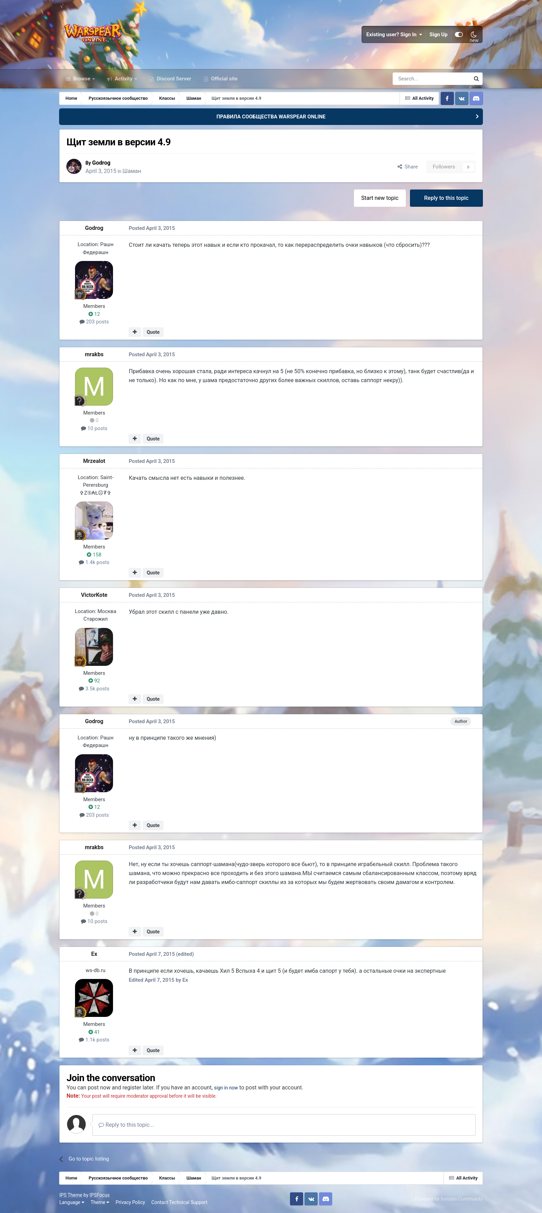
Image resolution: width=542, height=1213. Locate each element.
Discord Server (173, 79)
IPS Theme (70, 1195)
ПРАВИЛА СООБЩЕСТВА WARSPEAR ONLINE (271, 117)
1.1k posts (94, 1040)
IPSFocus (100, 1195)
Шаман (133, 171)
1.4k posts (94, 563)
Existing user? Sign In (394, 34)
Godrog (102, 162)
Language (71, 1202)
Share (408, 167)
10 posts (94, 428)
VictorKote (94, 595)
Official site (223, 79)
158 (94, 555)
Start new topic (380, 198)
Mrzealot (94, 461)
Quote (153, 332)
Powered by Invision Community (449, 1199)
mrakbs (94, 354)
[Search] (413, 78)
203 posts (94, 322)
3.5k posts (94, 689)
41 (94, 1032)
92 (94, 681)
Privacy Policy (130, 1202)
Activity (123, 79)
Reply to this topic (446, 198)
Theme (100, 1202)
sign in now (228, 1087)
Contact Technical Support (179, 1202)
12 (94, 314)
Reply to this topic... (126, 1125)
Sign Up (439, 34)
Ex (94, 954)
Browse (82, 79)
